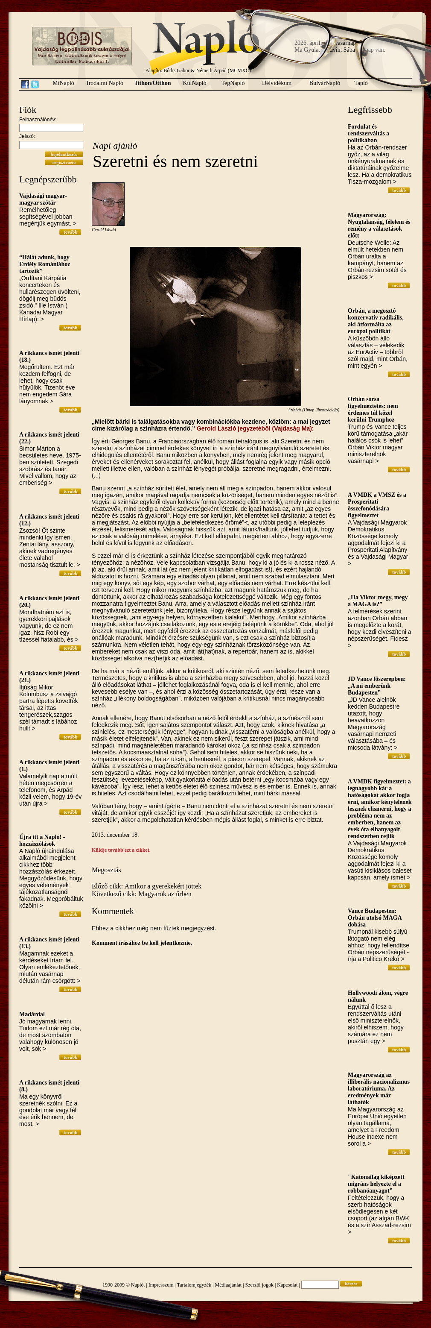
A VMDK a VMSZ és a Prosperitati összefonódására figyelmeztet (377, 505)
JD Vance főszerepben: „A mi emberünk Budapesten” (377, 686)
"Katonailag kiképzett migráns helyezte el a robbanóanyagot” (376, 1184)
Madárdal (32, 1014)
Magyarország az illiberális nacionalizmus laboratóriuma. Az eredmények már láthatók (379, 1088)
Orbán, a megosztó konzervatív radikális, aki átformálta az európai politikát (376, 321)
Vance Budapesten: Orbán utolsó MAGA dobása (375, 918)
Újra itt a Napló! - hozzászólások (42, 840)
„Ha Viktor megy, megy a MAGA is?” (378, 600)
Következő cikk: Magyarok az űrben (142, 893)
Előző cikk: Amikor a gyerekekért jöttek (146, 886)
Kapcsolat (287, 1285)
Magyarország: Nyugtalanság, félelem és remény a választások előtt (379, 225)
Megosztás (106, 870)
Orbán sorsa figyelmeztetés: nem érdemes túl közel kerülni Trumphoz (373, 409)
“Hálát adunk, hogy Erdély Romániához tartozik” (44, 264)
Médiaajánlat (228, 1285)
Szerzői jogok (259, 1285)
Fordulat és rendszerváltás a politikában (368, 133)
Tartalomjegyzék (194, 1285)
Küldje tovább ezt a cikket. (121, 850)
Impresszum (161, 1285)
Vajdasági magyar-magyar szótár (43, 199)
